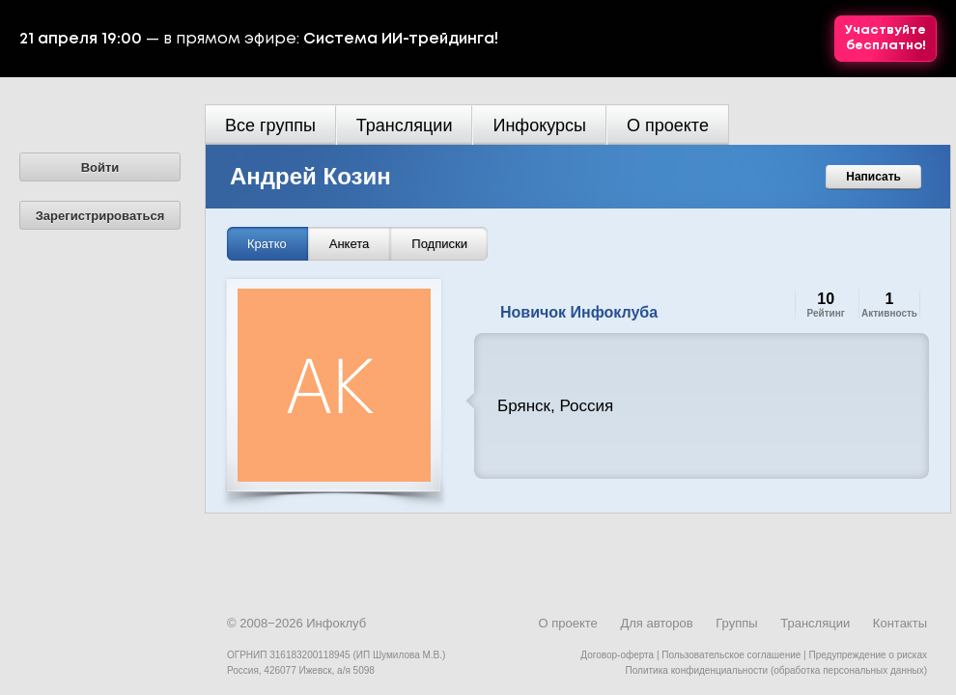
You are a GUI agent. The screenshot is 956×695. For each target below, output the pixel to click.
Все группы (270, 125)
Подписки (439, 243)
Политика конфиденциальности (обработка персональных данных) (776, 670)
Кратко (267, 243)
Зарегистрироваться (100, 215)
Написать (873, 176)
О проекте (668, 125)
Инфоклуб (336, 623)
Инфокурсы (539, 125)
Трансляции (404, 125)
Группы (736, 623)
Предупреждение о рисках (867, 655)
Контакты (900, 623)
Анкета (349, 243)
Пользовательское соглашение (731, 655)
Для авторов (656, 623)
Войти (100, 167)
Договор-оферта (617, 655)
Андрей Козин (310, 176)
